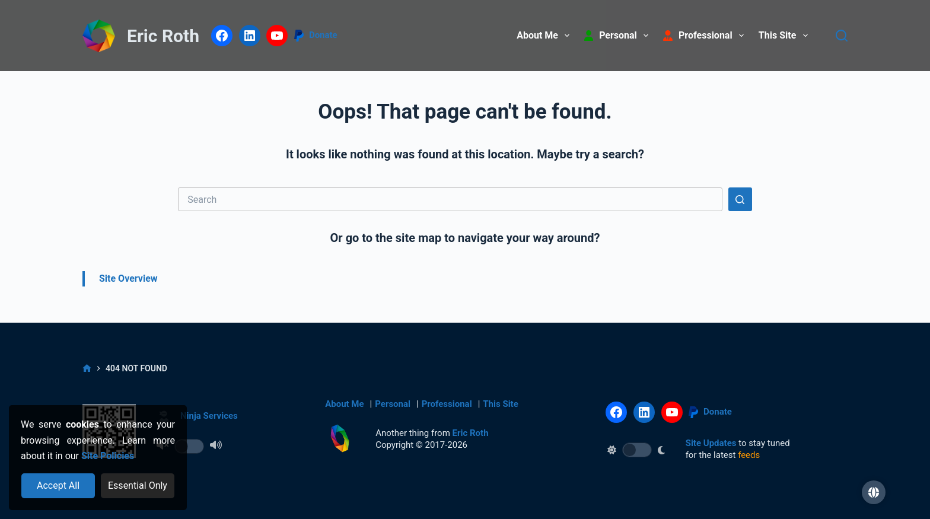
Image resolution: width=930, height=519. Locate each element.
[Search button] (740, 199)
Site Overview (128, 278)
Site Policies (107, 455)
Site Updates (711, 443)
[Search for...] (450, 199)
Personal (392, 404)
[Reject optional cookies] (138, 485)
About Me (545, 35)
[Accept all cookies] (58, 485)
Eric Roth (163, 36)
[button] (873, 492)
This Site (786, 35)
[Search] (842, 36)
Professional (447, 404)
